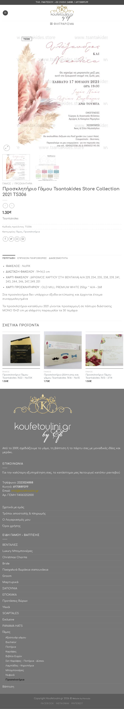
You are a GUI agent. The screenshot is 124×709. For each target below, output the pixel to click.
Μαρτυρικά (10, 582)
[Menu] (5, 13)
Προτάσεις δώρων (15, 600)
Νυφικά (10, 675)
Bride (6, 563)
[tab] (8, 258)
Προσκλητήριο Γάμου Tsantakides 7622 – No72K (17, 376)
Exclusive (8, 619)
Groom (6, 576)
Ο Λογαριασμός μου (16, 519)
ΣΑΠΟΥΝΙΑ (10, 588)
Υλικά (6, 607)
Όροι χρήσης (11, 526)
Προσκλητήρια (23, 183)
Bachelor (10, 642)
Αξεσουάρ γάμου (15, 637)
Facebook (47, 703)
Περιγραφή (8, 258)
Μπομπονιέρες (14, 670)
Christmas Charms (14, 557)
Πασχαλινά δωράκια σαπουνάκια (25, 569)
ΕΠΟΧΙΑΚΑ (10, 594)
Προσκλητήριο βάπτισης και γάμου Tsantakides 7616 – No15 (62, 376)
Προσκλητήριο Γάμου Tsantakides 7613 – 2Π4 (99, 376)
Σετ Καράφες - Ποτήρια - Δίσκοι (24, 661)
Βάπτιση (8, 686)
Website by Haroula (81, 698)
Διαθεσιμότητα (58, 258)
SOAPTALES (10, 613)
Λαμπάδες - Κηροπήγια (19, 665)
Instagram (62, 703)
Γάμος (6, 183)
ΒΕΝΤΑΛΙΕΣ (10, 544)
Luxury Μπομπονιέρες (17, 551)
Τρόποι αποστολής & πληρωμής (24, 513)
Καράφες (10, 651)
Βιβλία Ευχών (13, 656)
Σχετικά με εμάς (13, 507)
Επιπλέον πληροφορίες (32, 258)
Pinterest (77, 703)
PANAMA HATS (12, 625)
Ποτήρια (10, 647)
